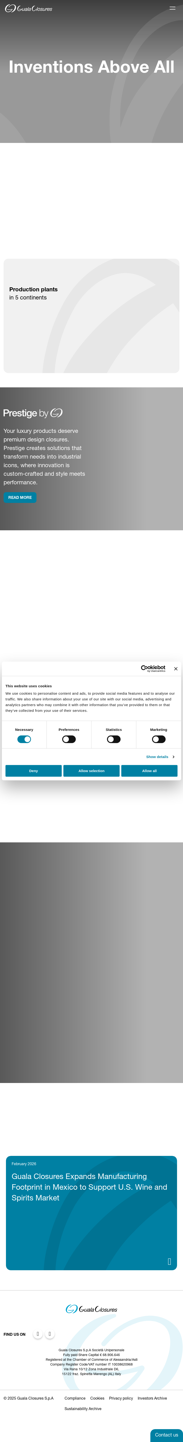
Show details (157, 757)
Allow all (149, 771)
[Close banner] (176, 668)
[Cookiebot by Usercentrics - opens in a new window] (144, 668)
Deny (33, 771)
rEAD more (20, 498)
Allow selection (91, 771)
